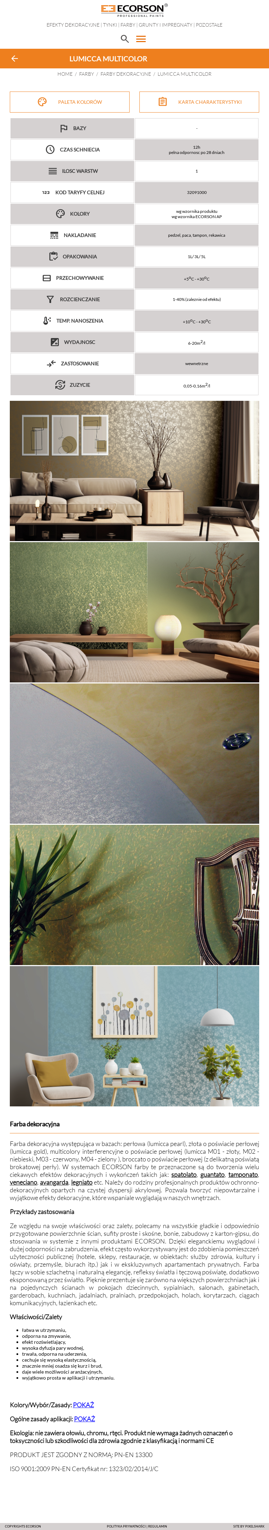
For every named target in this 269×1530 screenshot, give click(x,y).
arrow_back (15, 58)
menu (141, 39)
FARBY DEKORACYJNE (126, 74)
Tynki (110, 25)
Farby (127, 25)
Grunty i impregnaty (165, 25)
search (124, 39)
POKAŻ (83, 1405)
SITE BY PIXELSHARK (248, 1526)
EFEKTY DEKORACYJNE (73, 25)
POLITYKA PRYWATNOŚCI (126, 1526)
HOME (65, 74)
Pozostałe (209, 25)
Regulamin (157, 1526)
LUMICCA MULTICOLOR (185, 74)
